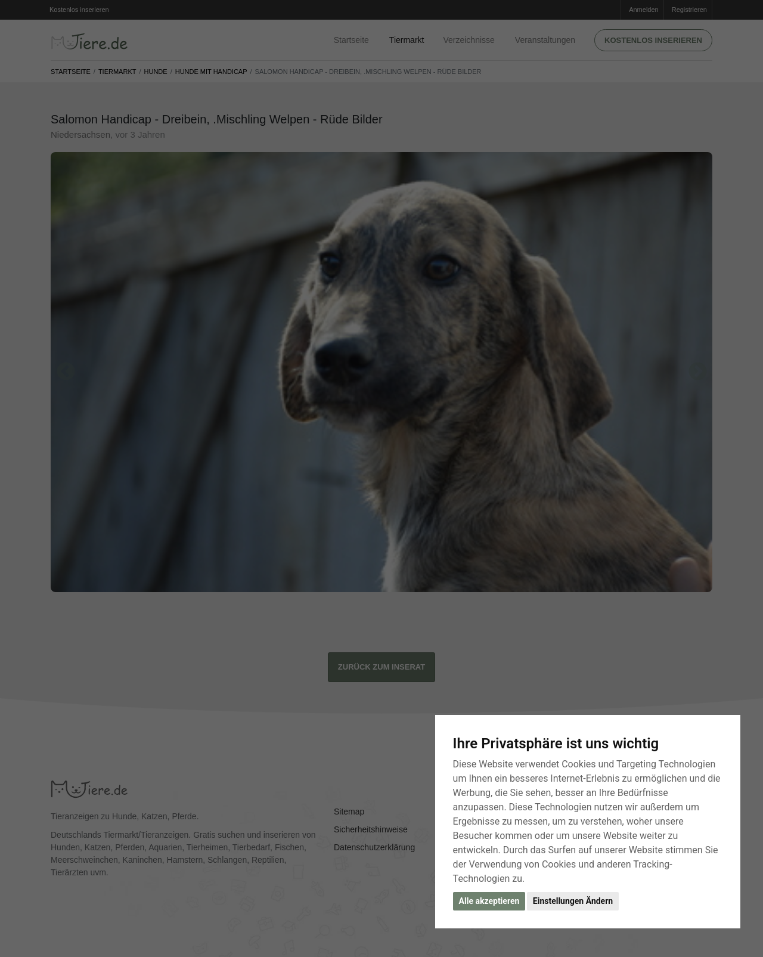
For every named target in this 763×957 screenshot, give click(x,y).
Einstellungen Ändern (573, 901)
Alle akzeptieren (489, 901)
